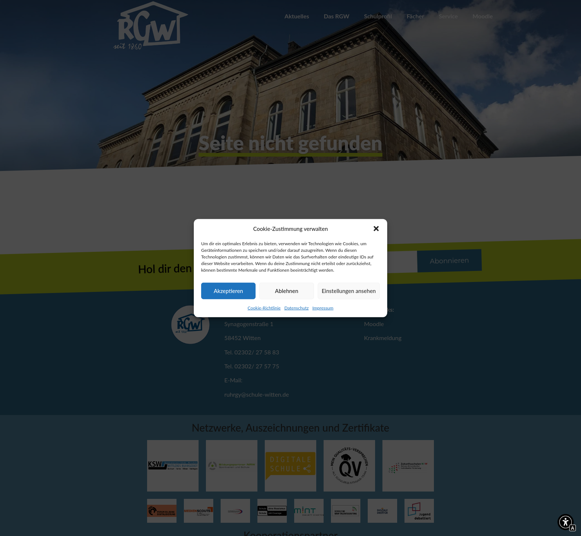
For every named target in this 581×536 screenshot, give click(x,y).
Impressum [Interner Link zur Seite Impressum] (322, 307)
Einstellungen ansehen (349, 290)
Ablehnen (286, 290)
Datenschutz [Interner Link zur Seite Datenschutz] (296, 307)
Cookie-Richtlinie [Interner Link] (264, 307)
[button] (376, 228)
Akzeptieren (228, 290)
